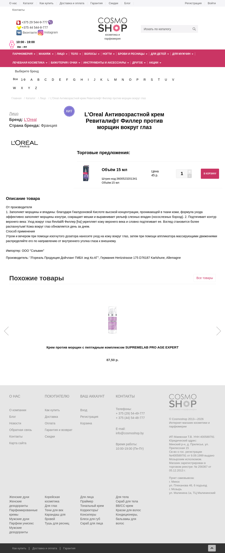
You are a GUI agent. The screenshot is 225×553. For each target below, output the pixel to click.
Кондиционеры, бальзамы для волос (127, 519)
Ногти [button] (109, 53)
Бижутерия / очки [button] (65, 62)
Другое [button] (139, 62)
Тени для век (54, 510)
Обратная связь (20, 430)
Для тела (122, 497)
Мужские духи (19, 519)
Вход (83, 410)
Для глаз (51, 505)
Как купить (46, 3)
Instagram (51, 32)
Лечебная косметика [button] (30, 62)
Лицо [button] (62, 53)
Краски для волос (128, 510)
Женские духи (19, 497)
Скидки (113, 3)
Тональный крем (92, 505)
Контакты (18, 9)
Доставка (51, 416)
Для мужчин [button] (182, 53)
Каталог (28, 3)
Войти (212, 3)
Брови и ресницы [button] (132, 53)
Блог (127, 3)
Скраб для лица (91, 523)
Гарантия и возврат (59, 430)
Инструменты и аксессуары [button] (106, 62)
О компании (17, 410)
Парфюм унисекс (21, 523)
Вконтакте (27, 32)
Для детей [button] (160, 53)
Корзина (86, 423)
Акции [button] (155, 62)
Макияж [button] (46, 53)
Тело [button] (76, 53)
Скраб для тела (127, 501)
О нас (13, 3)
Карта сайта (17, 443)
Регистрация (193, 3)
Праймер (86, 501)
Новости (15, 423)
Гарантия (97, 3)
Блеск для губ (90, 519)
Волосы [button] (92, 53)
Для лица (87, 497)
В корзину (210, 173)
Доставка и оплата (72, 3)
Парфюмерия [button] (24, 53)
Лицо (13, 113)
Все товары (204, 278)
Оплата (50, 423)
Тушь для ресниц (57, 523)
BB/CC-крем (124, 505)
